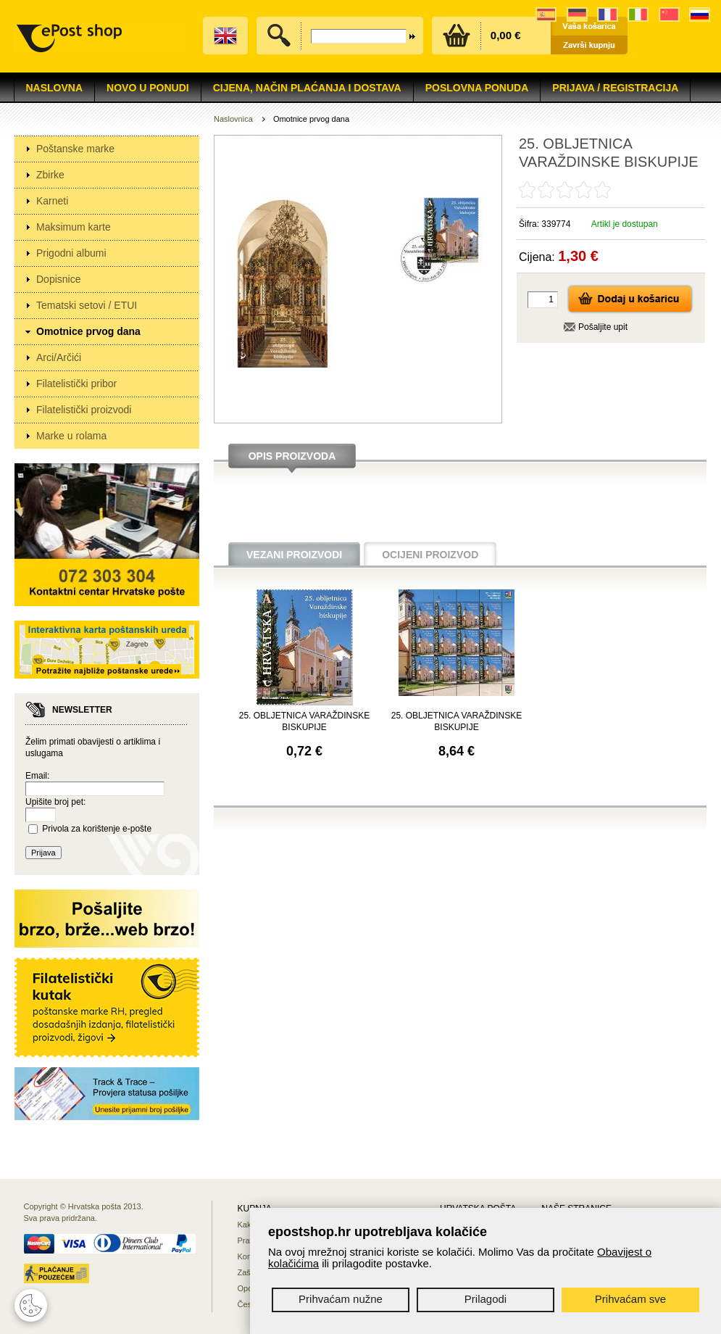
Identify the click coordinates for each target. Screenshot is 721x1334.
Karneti (52, 201)
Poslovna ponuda (477, 88)
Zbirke (50, 175)
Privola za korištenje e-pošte (96, 829)
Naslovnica (233, 119)
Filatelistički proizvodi (83, 409)
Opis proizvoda (292, 456)
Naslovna (54, 88)
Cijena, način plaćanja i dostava (307, 88)
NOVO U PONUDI (148, 88)
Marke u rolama (71, 436)
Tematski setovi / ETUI (86, 305)
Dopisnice (58, 279)
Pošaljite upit (603, 327)
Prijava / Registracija (615, 88)
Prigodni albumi (71, 253)
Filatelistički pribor (76, 383)
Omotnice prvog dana (88, 331)
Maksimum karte (73, 227)
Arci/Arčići (58, 357)
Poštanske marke (75, 148)
